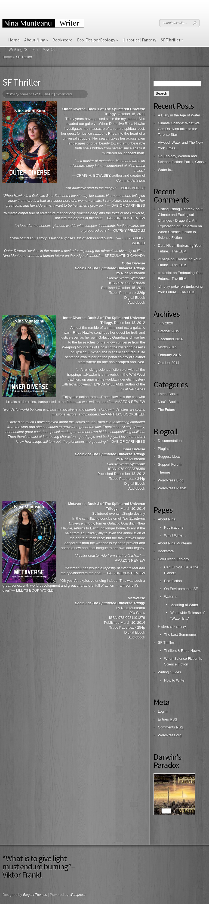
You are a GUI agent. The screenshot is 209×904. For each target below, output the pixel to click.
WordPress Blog (170, 480)
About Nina (36, 40)
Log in (162, 711)
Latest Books (168, 394)
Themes (164, 472)
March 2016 (167, 347)
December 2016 (170, 339)
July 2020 (165, 323)
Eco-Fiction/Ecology (97, 40)
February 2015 (169, 355)
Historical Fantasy (139, 40)
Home (14, 40)
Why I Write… (175, 535)
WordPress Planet (172, 488)
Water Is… (166, 170)
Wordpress (77, 895)
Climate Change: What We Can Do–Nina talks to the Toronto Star (179, 129)
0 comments (64, 94)
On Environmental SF (181, 589)
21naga (164, 259)
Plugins (164, 449)
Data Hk (164, 245)
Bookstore (62, 40)
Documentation (170, 441)
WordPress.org (169, 735)
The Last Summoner (180, 634)
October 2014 (168, 363)
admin (24, 94)
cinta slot (165, 273)
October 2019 (168, 331)
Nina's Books (168, 402)
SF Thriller (172, 40)
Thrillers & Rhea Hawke (182, 651)
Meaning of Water (184, 605)
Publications (173, 527)
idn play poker (169, 286)
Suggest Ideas (169, 456)
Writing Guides (169, 672)
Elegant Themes (35, 895)
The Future (166, 410)
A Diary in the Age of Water (179, 115)
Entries (167, 719)
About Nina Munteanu (175, 543)
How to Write (174, 680)
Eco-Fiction (173, 581)
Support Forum (170, 464)
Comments (170, 727)
